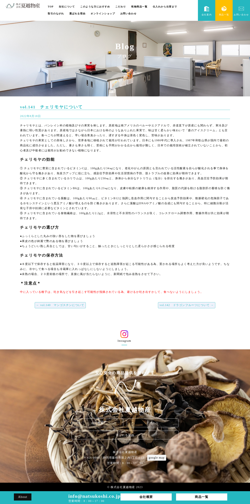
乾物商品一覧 (139, 6)
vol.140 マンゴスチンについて (60, 305)
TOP (50, 6)
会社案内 (207, 11)
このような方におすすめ (95, 6)
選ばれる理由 (77, 13)
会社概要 (97, 422)
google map (157, 457)
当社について (67, 6)
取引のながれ (56, 13)
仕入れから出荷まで (165, 6)
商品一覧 (224, 11)
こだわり (120, 6)
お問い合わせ (128, 13)
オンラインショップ (103, 13)
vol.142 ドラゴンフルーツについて (187, 305)
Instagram (124, 337)
